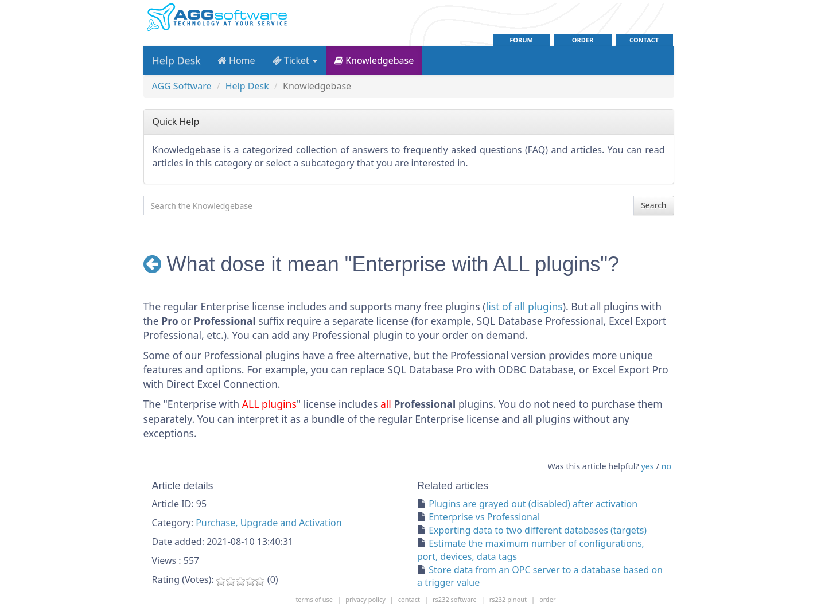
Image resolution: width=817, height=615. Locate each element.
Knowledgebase (374, 60)
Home (236, 60)
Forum (521, 40)
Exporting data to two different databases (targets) (538, 530)
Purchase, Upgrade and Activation (268, 522)
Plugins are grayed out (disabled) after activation (533, 503)
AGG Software (182, 86)
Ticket (295, 60)
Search (653, 205)
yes (647, 466)
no (667, 466)
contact (644, 40)
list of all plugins (524, 306)
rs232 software (455, 599)
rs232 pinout (508, 599)
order (582, 40)
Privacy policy (365, 599)
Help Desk (176, 60)
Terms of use (314, 599)
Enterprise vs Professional (484, 517)
